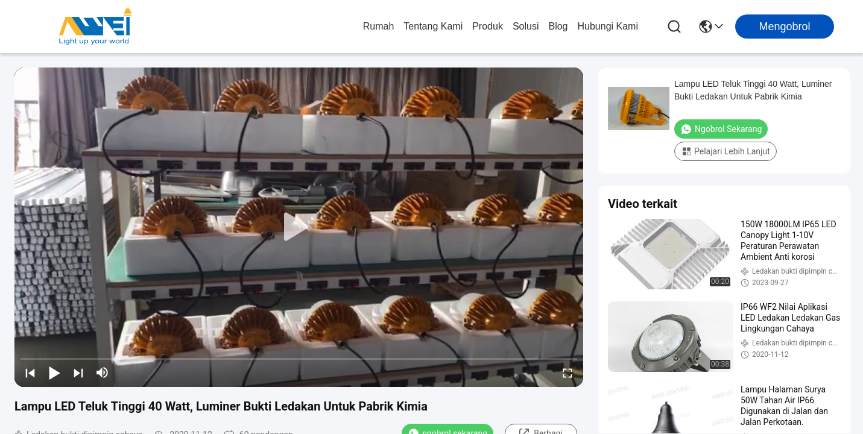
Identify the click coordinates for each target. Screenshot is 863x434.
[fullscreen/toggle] (567, 372)
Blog (557, 26)
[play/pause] (54, 372)
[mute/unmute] (102, 372)
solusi (526, 26)
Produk (487, 26)
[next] (78, 372)
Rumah (378, 26)
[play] (299, 227)
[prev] (30, 372)
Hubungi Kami (608, 26)
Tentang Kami (433, 26)
